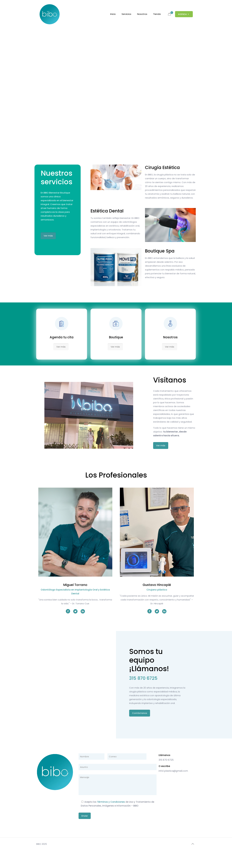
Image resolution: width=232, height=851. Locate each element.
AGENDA (184, 14)
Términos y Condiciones (111, 801)
